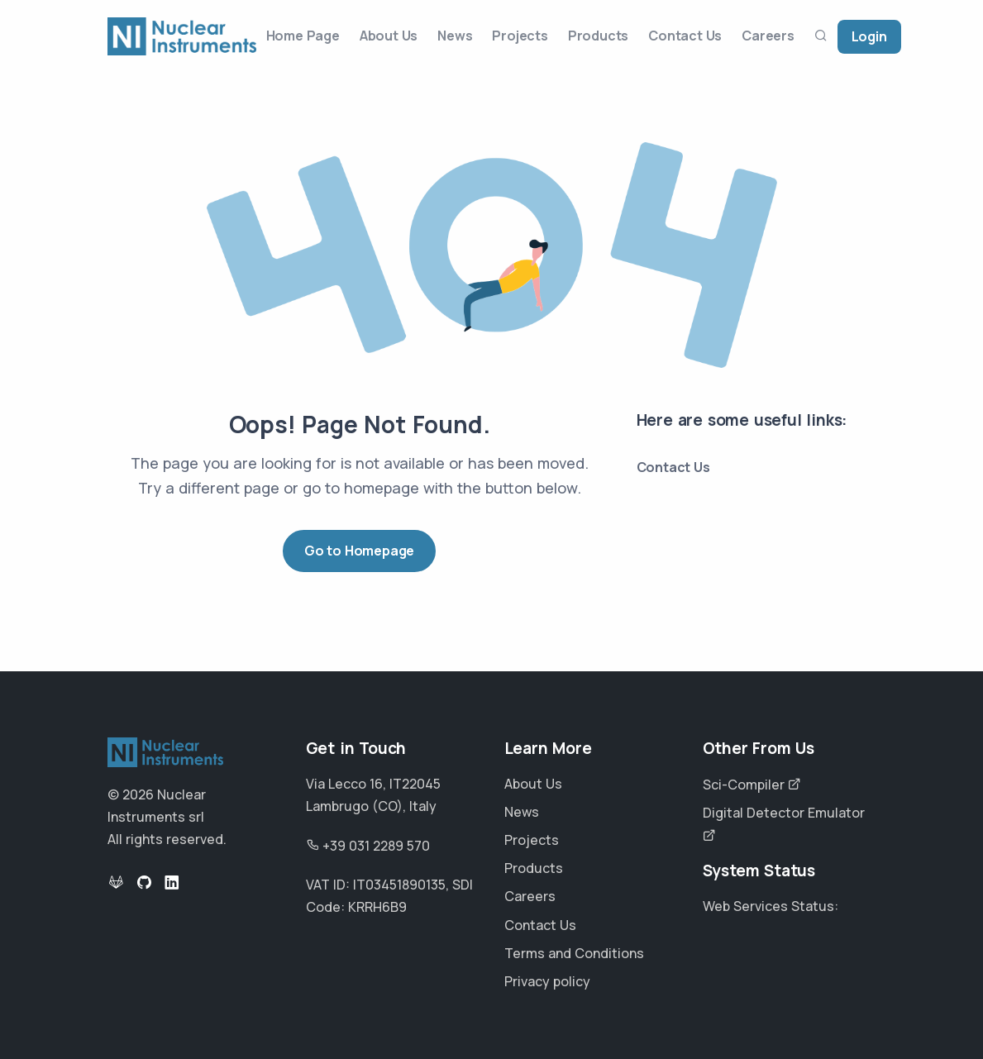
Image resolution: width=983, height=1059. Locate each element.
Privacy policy (547, 981)
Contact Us (685, 35)
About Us (389, 35)
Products (598, 35)
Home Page (303, 35)
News (454, 35)
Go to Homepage (359, 550)
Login (869, 36)
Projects (519, 35)
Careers (768, 35)
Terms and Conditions (574, 953)
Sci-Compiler (752, 784)
